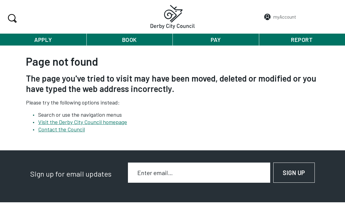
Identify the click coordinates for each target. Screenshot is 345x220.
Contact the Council (61, 129)
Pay (216, 39)
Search (11, 18)
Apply (43, 39)
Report (302, 39)
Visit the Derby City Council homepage (82, 122)
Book (129, 39)
